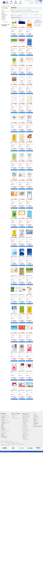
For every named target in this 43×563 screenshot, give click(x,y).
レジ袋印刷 (24, 438)
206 (26, 257)
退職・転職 (4, 18)
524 (18, 334)
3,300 (30, 206)
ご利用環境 (6, 441)
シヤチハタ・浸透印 (14, 415)
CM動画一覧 (35, 419)
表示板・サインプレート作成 (26, 417)
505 (11, 238)
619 (11, 200)
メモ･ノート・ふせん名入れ (26, 421)
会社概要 (2, 441)
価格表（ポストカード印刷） (22, 10)
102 (18, 353)
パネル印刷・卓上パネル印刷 (4, 419)
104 (11, 372)
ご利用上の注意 (11, 441)
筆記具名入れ (24, 418)
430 (11, 85)
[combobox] (5, 11)
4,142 (14, 359)
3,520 (14, 33)
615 (26, 162)
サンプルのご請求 (36, 421)
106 (26, 372)
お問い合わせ (35, 420)
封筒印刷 (2, 425)
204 (11, 257)
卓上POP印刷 (3, 421)
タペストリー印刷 (3, 433)
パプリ (34, 413)
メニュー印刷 (3, 420)
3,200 (14, 34)
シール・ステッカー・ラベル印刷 (5, 430)
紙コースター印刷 (25, 437)
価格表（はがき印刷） (14, 10)
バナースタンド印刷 (3, 432)
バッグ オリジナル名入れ (26, 429)
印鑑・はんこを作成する (16, 2)
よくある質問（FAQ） (36, 416)
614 (18, 162)
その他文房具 (24, 422)
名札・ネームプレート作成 (26, 416)
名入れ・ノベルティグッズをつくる (20, 2)
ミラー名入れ (24, 433)
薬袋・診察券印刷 (3, 429)
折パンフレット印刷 (3, 415)
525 (26, 334)
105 (18, 372)
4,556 (14, 301)
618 (26, 181)
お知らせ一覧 (35, 417)
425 (18, 47)
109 (26, 391)
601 (18, 85)
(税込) (15, 110)
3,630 (29, 205)
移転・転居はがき (4, 14)
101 (11, 353)
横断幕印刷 (2, 434)
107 (11, 391)
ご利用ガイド (35, 415)
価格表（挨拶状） (29, 10)
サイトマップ (35, 424)
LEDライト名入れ (25, 427)
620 (18, 200)
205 (18, 257)
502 (11, 219)
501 (26, 200)
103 (26, 353)
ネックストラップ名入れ (26, 425)
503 (18, 219)
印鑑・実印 (13, 417)
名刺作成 (2, 424)
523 (11, 334)
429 (26, 66)
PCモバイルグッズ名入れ (26, 435)
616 (11, 181)
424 (11, 47)
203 (26, 238)
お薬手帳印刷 (3, 428)
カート (41, 3)
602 (26, 85)
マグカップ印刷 (25, 431)
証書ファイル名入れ (25, 420)
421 (11, 28)
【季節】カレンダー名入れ (26, 439)
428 (18, 66)
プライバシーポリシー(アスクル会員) (5, 442)
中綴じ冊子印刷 (3, 416)
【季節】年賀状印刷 (3, 436)
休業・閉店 (4, 17)
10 (13, 31)
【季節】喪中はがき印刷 (4, 437)
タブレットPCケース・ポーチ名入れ (27, 430)
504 (26, 219)
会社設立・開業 (4, 15)
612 (11, 162)
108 (18, 391)
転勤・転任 (4, 19)
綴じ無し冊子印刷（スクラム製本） (5, 417)
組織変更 (3, 16)
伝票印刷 (2, 426)
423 (26, 28)
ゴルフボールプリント (25, 426)
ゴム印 (13, 416)
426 (26, 47)
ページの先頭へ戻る (41, 410)
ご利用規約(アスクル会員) (14, 442)
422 (18, 28)
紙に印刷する (11, 2)
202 (18, 238)
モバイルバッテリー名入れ (26, 434)
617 (18, 181)
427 (11, 66)
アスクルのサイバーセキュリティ (5, 445)
